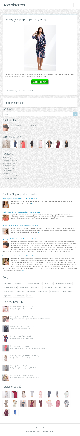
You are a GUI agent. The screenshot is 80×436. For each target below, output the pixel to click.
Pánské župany (7, 176)
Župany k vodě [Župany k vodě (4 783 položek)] (47, 287)
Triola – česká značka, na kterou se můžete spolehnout (19, 256)
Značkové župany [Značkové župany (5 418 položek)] (19, 296)
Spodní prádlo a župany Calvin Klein (23, 125)
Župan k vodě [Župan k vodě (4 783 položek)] (49, 283)
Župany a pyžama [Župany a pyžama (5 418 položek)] (67, 291)
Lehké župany (6, 163)
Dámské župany (12, 91)
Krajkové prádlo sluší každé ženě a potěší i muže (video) (19, 199)
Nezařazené (6, 173)
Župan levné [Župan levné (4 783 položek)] (7, 296)
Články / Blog (6, 158)
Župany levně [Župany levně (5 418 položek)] (31, 291)
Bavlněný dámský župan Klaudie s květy (24, 356)
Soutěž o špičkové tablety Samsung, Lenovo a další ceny (20, 225)
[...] (32, 203)
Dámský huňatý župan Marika (21, 336)
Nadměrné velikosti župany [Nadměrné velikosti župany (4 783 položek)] (34, 283)
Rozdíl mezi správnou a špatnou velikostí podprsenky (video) (21, 212)
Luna (23, 91)
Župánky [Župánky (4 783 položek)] (29, 296)
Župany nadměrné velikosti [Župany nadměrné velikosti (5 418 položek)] (64, 283)
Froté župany (6, 168)
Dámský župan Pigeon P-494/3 (21, 307)
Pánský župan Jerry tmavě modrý (22, 326)
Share (30, 91)
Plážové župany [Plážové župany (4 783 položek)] (35, 287)
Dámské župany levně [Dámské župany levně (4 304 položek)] (10, 287)
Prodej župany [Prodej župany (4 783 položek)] (24, 287)
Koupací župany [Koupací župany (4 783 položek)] (42, 291)
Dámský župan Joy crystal (19, 365)
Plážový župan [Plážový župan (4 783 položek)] (54, 291)
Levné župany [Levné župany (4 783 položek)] (68, 287)
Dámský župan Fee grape (19, 346)
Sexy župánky (6, 166)
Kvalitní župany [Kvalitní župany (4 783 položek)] (18, 283)
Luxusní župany (7, 171)
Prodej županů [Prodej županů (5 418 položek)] (8, 291)
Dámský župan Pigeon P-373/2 (21, 316)
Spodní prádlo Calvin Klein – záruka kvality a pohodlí (19, 239)
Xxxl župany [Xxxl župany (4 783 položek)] (7, 283)
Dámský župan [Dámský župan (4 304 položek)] (20, 291)
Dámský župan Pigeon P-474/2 (21, 375)
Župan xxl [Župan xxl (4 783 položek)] (58, 287)
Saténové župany (8, 178)
